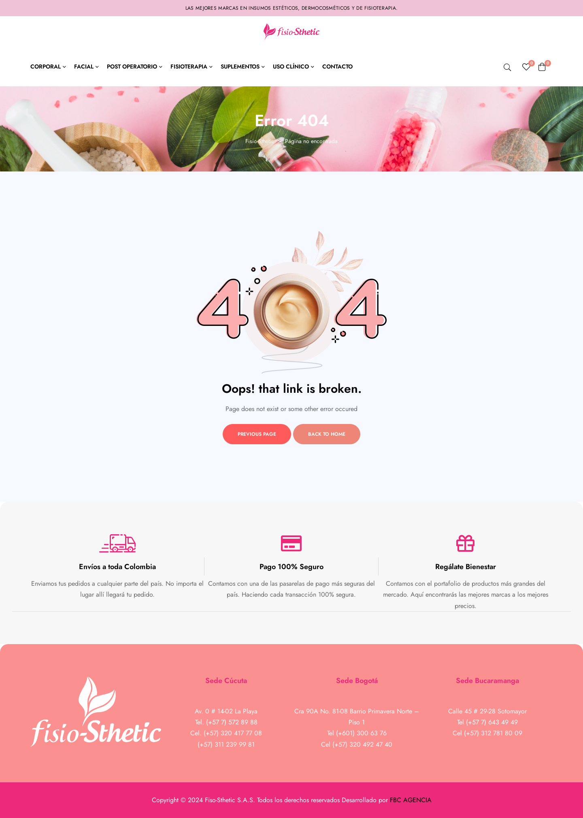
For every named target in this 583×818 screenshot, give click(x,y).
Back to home (326, 434)
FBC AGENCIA (411, 800)
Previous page (257, 434)
